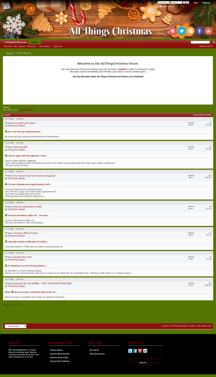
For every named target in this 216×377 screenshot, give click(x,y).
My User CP (94, 350)
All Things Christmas (180, 326)
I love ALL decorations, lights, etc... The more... (28, 215)
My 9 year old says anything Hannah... (25, 131)
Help (196, 3)
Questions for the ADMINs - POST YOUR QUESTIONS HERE (42, 283)
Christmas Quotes (56, 350)
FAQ (15, 46)
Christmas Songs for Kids (59, 357)
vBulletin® (143, 362)
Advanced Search (206, 46)
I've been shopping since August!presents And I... (30, 184)
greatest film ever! (22, 257)
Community (31, 46)
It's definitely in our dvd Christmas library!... (27, 265)
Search (9, 53)
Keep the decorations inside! (27, 206)
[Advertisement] (108, 314)
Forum (35, 42)
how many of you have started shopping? (34, 176)
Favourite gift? (20, 147)
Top (209, 326)
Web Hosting (202, 326)
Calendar (22, 46)
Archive (192, 326)
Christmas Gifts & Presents (60, 361)
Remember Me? (166, 6)
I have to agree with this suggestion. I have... (28, 155)
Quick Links (57, 46)
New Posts (8, 46)
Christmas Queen (16, 125)
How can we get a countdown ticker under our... (35, 292)
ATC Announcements (97, 354)
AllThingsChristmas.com (16, 42)
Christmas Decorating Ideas (60, 354)
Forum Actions (44, 46)
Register (206, 3)
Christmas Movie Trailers (25, 233)
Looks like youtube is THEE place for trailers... (28, 241)
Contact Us (166, 326)
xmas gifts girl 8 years (24, 123)
